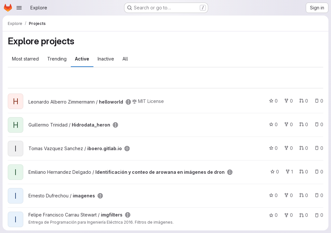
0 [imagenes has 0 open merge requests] (303, 195)
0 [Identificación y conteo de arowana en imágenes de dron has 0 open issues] (319, 171)
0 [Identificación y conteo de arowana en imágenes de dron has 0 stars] (274, 171)
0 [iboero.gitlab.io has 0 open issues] (319, 148)
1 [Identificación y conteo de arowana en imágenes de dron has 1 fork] (289, 171)
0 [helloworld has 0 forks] (288, 101)
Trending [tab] (57, 58)
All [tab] (125, 58)
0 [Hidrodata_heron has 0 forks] (288, 124)
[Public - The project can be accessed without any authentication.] (128, 102)
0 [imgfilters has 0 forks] (288, 215)
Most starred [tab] (25, 58)
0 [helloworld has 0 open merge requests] (303, 101)
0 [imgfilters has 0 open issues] (319, 215)
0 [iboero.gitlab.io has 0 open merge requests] (303, 148)
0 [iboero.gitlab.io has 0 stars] (273, 148)
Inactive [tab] (106, 58)
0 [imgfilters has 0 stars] (273, 215)
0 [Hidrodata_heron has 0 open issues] (319, 124)
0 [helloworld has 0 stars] (273, 101)
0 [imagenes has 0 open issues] (319, 195)
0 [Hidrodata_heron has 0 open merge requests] (303, 124)
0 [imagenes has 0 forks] (288, 195)
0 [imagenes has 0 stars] (273, 195)
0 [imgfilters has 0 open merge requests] (303, 215)
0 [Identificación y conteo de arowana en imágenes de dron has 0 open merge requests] (303, 171)
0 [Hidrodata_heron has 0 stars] (273, 124)
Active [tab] (82, 58)
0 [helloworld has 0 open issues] (319, 101)
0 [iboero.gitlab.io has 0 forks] (288, 148)
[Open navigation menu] (19, 8)
